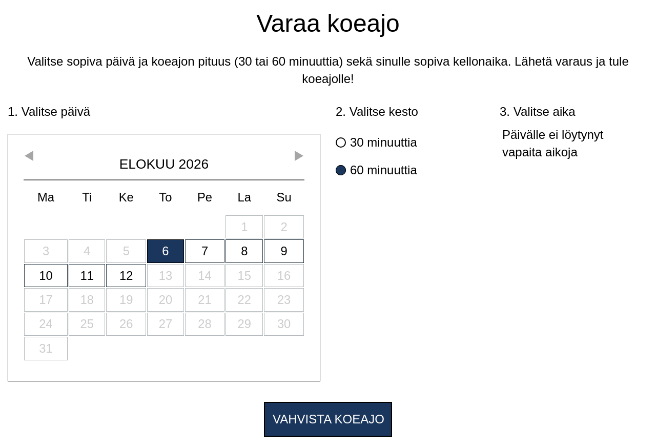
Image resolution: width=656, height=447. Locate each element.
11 (87, 275)
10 (45, 275)
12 (126, 275)
